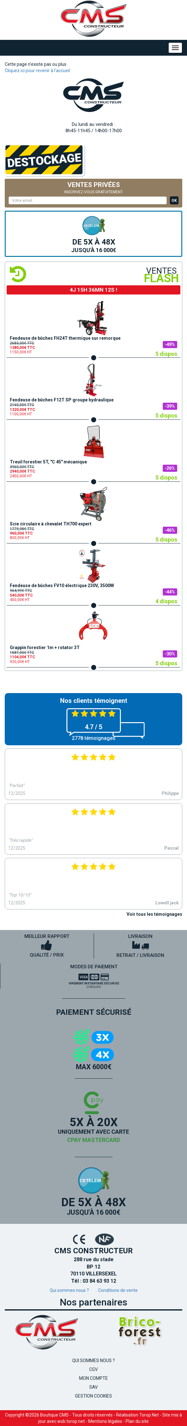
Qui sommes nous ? (69, 1290)
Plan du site (137, 1421)
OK (174, 200)
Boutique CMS (54, 1414)
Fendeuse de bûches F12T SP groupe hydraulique (62, 399)
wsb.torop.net (71, 1421)
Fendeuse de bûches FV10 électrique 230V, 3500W (62, 585)
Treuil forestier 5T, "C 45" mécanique (48, 461)
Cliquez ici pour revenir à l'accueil (37, 70)
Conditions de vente (118, 1290)
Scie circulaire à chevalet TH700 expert (50, 523)
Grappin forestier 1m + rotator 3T (45, 647)
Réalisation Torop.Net (137, 1414)
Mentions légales (105, 1421)
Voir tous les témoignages (154, 914)
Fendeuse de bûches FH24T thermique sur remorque (65, 338)
